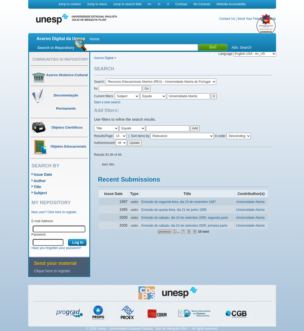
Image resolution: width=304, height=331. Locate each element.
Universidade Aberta (250, 202)
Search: (100, 82)
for (96, 88)
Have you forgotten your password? (56, 248)
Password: (38, 234)
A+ (150, 4)
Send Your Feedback (252, 19)
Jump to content (69, 4)
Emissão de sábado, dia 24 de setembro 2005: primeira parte (184, 225)
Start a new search (107, 102)
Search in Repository (55, 48)
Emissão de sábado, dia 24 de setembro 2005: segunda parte (184, 218)
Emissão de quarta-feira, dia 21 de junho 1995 (173, 210)
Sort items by (140, 136)
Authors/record (104, 143)
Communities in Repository (60, 59)
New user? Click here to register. (54, 212)
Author (40, 181)
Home (94, 39)
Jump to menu (97, 4)
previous (165, 231)
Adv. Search (242, 47)
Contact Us (227, 19)
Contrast (181, 4)
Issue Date (43, 174)
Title (37, 187)
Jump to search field (127, 4)
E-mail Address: (42, 221)
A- (159, 4)
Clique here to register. (52, 271)
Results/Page (103, 136)
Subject (40, 193)
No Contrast (202, 4)
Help (272, 19)
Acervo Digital (104, 58)
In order (220, 136)
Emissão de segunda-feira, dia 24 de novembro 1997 (178, 202)
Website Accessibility (231, 4)
